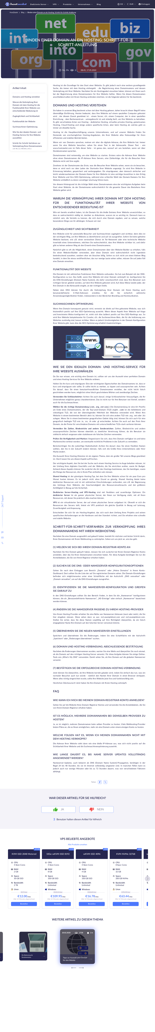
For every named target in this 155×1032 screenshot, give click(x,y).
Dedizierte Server (39, 4)
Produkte (68, 4)
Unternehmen (85, 4)
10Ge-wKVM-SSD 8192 (58, 854)
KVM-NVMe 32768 (125, 854)
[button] (147, 878)
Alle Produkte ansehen (77, 845)
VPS (56, 4)
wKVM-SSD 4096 (91, 854)
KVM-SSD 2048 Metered (24, 854)
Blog (99, 4)
